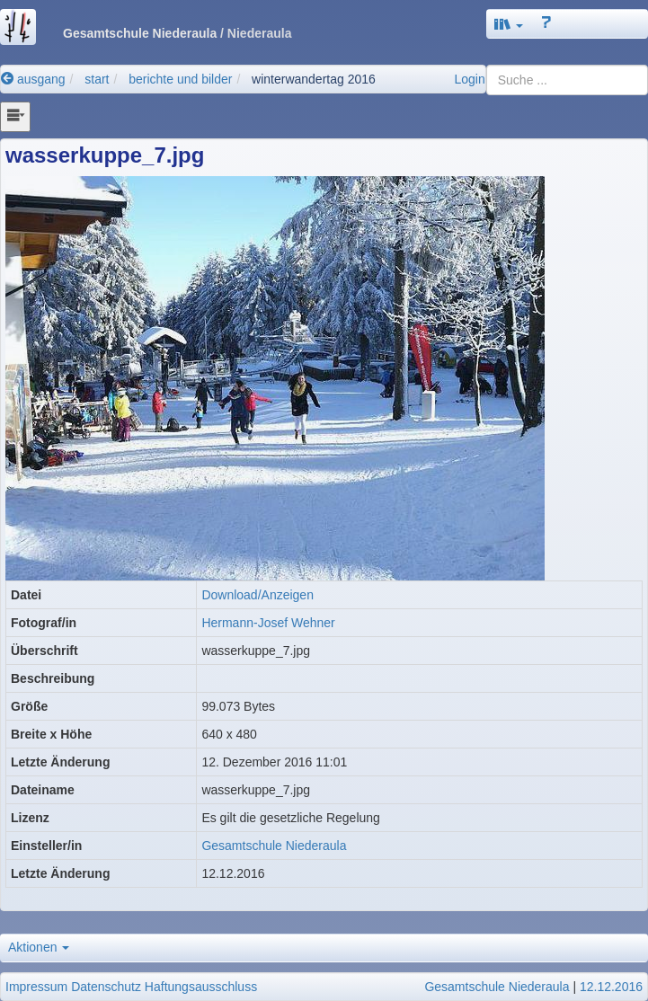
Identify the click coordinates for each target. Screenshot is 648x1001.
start (96, 79)
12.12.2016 (611, 986)
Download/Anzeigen (257, 595)
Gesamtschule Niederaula (273, 845)
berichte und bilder (180, 79)
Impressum (36, 986)
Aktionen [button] (38, 947)
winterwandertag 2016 (314, 79)
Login (469, 79)
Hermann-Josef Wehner (267, 623)
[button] (508, 24)
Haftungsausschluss (201, 986)
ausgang (33, 79)
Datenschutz (106, 986)
